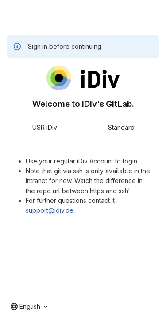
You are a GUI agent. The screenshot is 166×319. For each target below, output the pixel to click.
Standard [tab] (121, 127)
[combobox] (29, 306)
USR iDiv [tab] (44, 127)
